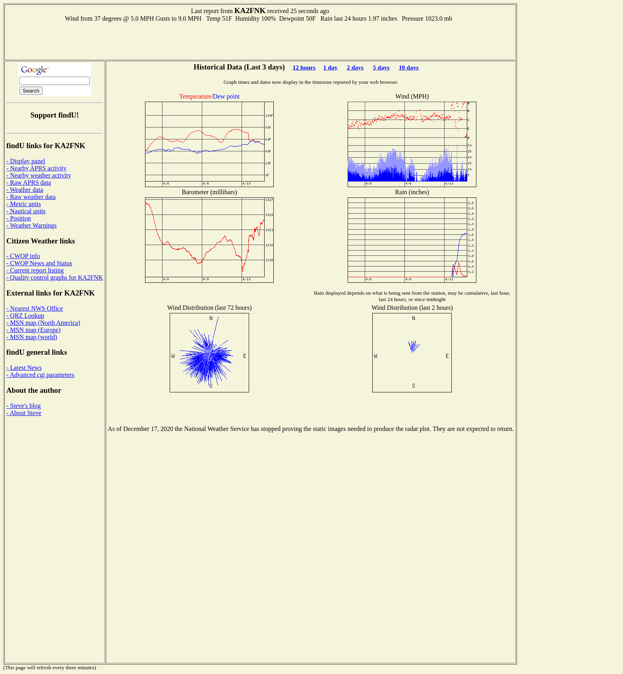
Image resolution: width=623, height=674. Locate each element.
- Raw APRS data (28, 182)
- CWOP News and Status (39, 263)
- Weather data (24, 189)
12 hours (303, 67)
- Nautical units (26, 211)
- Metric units (23, 204)
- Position (18, 218)
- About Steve (23, 412)
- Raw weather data (31, 196)
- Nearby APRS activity (36, 168)
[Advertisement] (260, 40)
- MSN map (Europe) (33, 329)
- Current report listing (35, 270)
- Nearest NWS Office (34, 308)
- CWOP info (23, 256)
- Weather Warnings (31, 225)
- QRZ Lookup (25, 315)
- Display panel (25, 161)
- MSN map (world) (31, 337)
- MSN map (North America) (43, 322)
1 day (330, 67)
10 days (409, 67)
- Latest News (24, 367)
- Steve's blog (23, 405)
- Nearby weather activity (38, 175)
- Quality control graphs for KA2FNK (54, 277)
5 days (381, 67)
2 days (355, 67)
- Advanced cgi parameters (40, 374)
